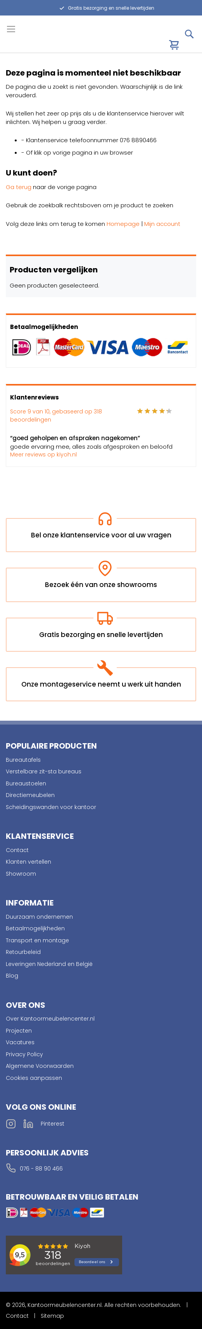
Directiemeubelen (30, 795)
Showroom (21, 874)
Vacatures (20, 1042)
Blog (12, 976)
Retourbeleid (23, 952)
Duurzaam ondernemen (39, 917)
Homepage (123, 224)
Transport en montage (37, 940)
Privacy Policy (24, 1054)
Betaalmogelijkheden (35, 928)
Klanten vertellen (28, 862)
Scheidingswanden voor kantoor (51, 807)
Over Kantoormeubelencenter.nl (50, 1019)
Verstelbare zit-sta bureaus (43, 771)
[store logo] (39, 41)
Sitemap (52, 1316)
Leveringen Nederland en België (49, 964)
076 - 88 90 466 (41, 1168)
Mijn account (162, 224)
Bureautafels (23, 760)
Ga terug (18, 187)
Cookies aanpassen (34, 1078)
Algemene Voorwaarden (40, 1066)
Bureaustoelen (26, 783)
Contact (17, 850)
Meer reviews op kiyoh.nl (43, 454)
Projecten (19, 1031)
